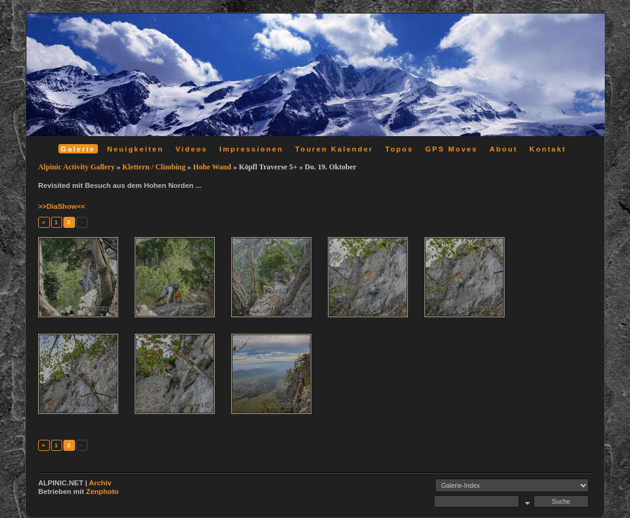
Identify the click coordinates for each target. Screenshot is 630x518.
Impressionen (252, 149)
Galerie (78, 149)
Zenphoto (102, 491)
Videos (191, 149)
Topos (399, 149)
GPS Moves (451, 149)
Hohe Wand (212, 167)
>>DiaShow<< (62, 206)
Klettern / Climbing (154, 167)
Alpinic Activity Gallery (76, 167)
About (503, 149)
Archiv (100, 483)
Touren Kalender (334, 149)
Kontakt (547, 149)
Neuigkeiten (135, 149)
